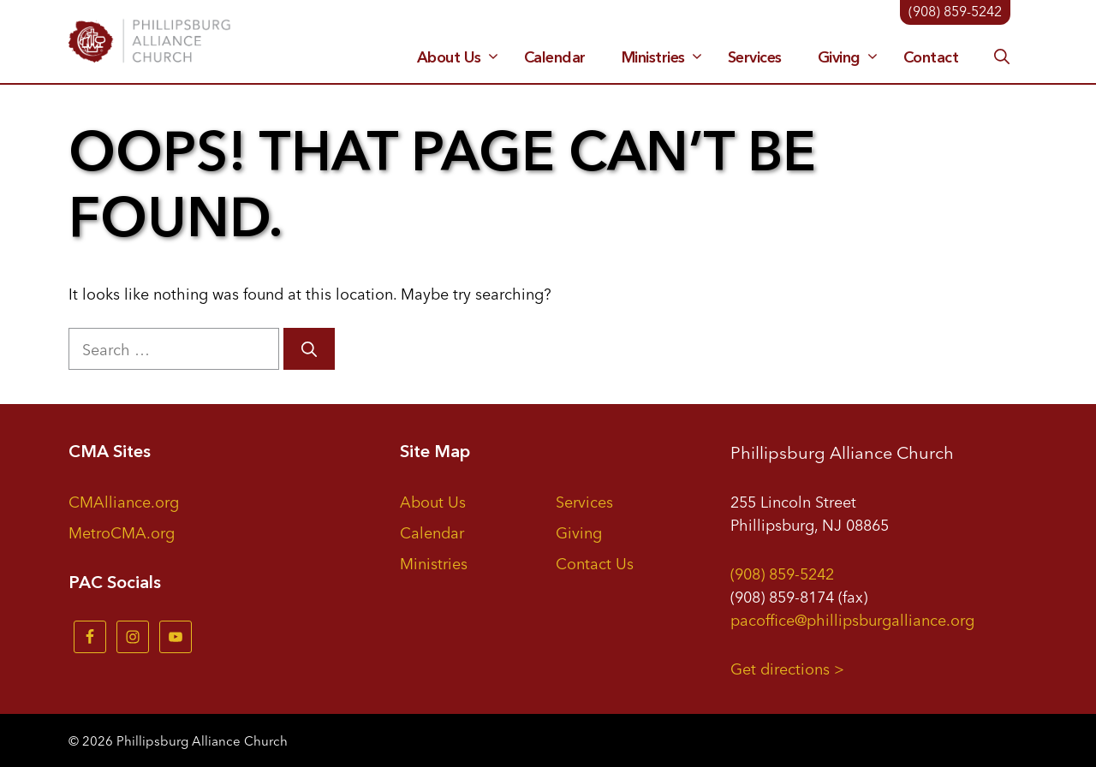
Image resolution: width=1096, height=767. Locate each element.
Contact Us (595, 562)
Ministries (665, 57)
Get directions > (787, 668)
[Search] (309, 349)
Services (755, 57)
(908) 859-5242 (782, 573)
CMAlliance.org (123, 501)
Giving (851, 57)
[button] (1002, 57)
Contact (931, 57)
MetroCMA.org (121, 531)
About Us (461, 57)
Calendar (555, 57)
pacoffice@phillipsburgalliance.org (852, 619)
